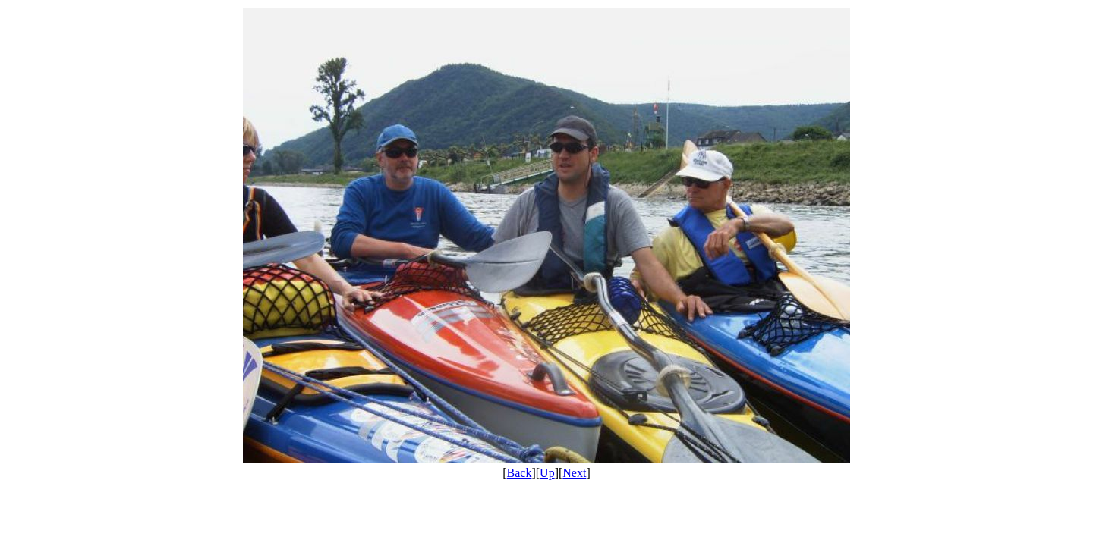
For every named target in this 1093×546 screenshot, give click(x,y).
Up (547, 472)
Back (519, 472)
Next (574, 472)
